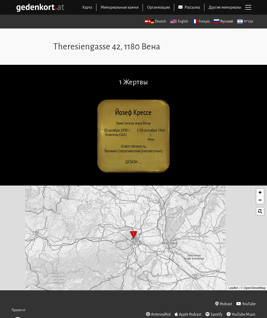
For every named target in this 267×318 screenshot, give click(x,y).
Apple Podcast (188, 314)
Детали (134, 161)
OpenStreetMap (255, 288)
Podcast (223, 304)
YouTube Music (241, 314)
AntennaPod (158, 314)
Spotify (213, 314)
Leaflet (233, 288)
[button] (133, 235)
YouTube (246, 304)
